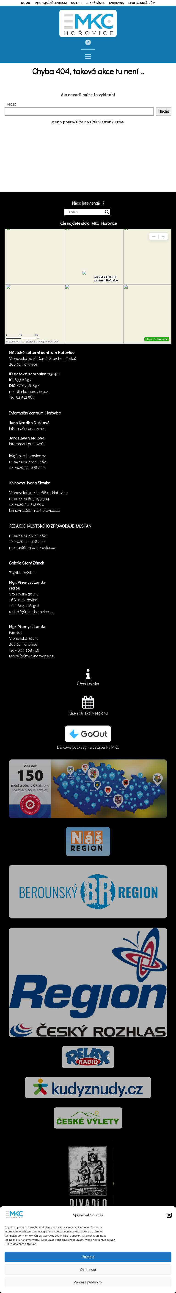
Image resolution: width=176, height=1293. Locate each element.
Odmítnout (88, 1269)
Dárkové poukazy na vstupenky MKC (88, 747)
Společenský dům (141, 3)
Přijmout (88, 1257)
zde (120, 122)
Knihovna (116, 3)
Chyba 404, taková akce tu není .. (88, 71)
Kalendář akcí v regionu (88, 713)
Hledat (10, 104)
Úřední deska (88, 684)
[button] (169, 1215)
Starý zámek (95, 3)
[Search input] (85, 212)
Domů (25, 3)
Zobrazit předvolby (88, 1282)
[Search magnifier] (107, 212)
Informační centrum (51, 3)
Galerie (76, 3)
